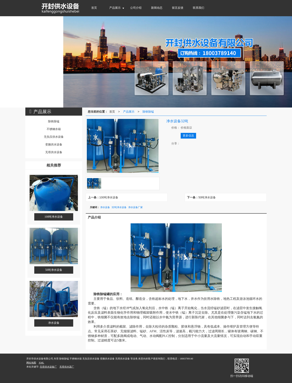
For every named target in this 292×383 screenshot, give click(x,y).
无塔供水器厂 (66, 366)
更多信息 (188, 135)
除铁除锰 (148, 111)
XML (41, 362)
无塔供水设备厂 (48, 366)
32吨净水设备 (119, 207)
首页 (112, 111)
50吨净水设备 (207, 197)
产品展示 (128, 111)
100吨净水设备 (108, 197)
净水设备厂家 (135, 207)
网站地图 (31, 362)
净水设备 (105, 207)
